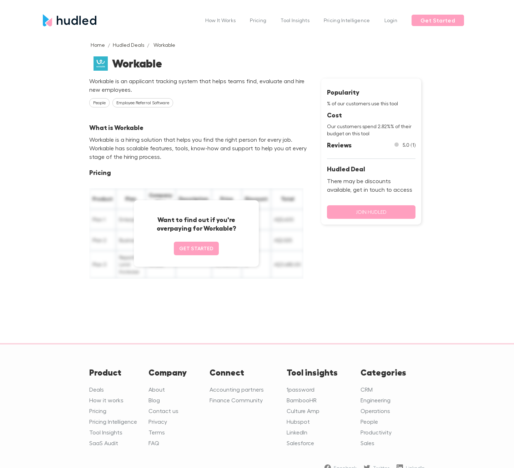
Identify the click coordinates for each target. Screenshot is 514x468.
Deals (96, 389)
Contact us (163, 410)
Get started (196, 248)
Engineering (375, 400)
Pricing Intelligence (347, 20)
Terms (156, 432)
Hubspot (298, 421)
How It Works (220, 20)
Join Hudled (371, 212)
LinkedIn (297, 432)
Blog (154, 400)
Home (98, 45)
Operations (375, 410)
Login (390, 20)
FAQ (153, 442)
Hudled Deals (128, 45)
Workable (164, 45)
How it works (106, 400)
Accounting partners (237, 389)
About (156, 389)
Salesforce (300, 442)
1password (300, 389)
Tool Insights (295, 20)
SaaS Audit (103, 442)
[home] (120, 20)
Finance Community (236, 400)
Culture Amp (303, 410)
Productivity (376, 432)
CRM (367, 389)
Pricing (258, 20)
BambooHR (302, 400)
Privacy (157, 421)
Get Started (437, 20)
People (369, 421)
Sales (367, 442)
